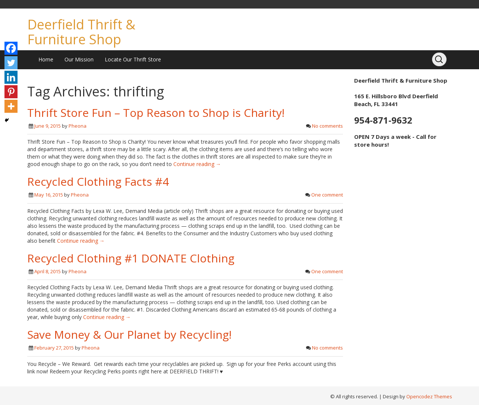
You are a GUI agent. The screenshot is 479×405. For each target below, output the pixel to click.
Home (45, 59)
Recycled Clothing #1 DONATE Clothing (130, 258)
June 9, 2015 (47, 125)
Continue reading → (197, 164)
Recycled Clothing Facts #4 (98, 181)
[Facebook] (11, 48)
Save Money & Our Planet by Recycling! (129, 334)
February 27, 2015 (54, 347)
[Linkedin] (11, 77)
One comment (327, 194)
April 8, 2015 (47, 271)
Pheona (77, 125)
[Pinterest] (11, 91)
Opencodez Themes (429, 396)
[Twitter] (11, 62)
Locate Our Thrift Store (133, 59)
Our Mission (79, 59)
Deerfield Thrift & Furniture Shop (81, 31)
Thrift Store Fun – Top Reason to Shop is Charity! (155, 112)
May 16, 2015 (48, 194)
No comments (327, 125)
